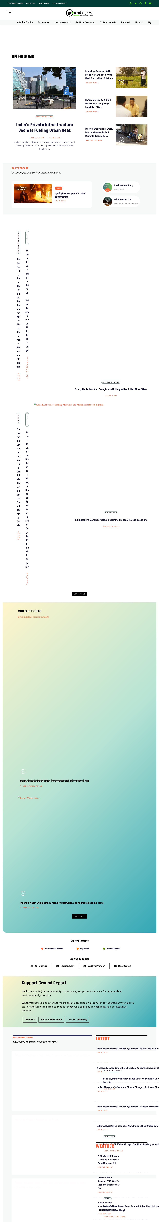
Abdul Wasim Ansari (33, 418)
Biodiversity (123, 315)
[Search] (149, 22)
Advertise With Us (89, 1180)
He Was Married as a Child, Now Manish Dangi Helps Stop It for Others (98, 103)
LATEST (103, 601)
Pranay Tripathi (94, 140)
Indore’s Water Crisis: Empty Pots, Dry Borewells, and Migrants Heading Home (99, 132)
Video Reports (108, 22)
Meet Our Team (50, 1185)
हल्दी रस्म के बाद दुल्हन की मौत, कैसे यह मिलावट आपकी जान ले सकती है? (77, 1110)
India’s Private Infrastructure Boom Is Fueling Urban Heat (44, 127)
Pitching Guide (125, 1194)
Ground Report (66, 798)
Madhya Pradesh (36, 254)
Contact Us (48, 1180)
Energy (93, 855)
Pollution (127, 855)
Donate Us (30, 3)
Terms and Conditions (90, 1194)
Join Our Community (127, 1189)
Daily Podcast (50, 1219)
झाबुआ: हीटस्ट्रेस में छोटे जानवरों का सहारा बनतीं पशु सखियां (115, 1022)
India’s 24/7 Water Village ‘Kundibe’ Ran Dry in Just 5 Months (119, 461)
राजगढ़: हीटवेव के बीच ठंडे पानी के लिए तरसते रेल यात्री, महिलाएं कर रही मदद (37, 409)
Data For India (125, 1215)
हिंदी (104, 898)
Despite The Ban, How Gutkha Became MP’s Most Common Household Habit (36, 265)
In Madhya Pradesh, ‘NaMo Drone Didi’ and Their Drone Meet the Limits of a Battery (99, 75)
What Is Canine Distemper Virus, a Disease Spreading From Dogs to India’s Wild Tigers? (79, 326)
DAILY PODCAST (20, 168)
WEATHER (105, 734)
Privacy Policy (87, 1185)
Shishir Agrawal (73, 414)
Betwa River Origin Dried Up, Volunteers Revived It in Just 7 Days (79, 461)
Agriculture (41, 528)
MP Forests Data (125, 1210)
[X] (135, 3)
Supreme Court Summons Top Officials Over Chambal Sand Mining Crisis (36, 326)
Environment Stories (69, 735)
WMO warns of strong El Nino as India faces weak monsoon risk (108, 747)
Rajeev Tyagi (92, 83)
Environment (67, 528)
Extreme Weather (44, 117)
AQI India (123, 1219)
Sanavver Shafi (123, 333)
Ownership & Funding (53, 1189)
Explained (84, 511)
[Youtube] (150, 3)
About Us (48, 1175)
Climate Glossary (51, 1215)
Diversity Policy (88, 1189)
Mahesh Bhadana (94, 918)
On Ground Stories (89, 1219)
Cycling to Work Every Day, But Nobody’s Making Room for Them (73, 746)
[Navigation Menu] (10, 13)
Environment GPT (60, 3)
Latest (36, 315)
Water (77, 855)
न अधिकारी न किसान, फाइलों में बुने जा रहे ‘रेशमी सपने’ (115, 1143)
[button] (32, 22)
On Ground (44, 22)
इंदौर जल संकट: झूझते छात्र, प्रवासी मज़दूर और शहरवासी (115, 1045)
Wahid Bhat (36, 276)
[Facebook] (145, 3)
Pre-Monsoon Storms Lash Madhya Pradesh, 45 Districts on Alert (108, 614)
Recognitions (49, 1194)
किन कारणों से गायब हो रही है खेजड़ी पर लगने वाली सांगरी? (115, 975)
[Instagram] (140, 3)
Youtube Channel (15, 3)
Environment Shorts (54, 511)
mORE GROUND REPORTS (23, 599)
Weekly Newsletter (126, 1180)
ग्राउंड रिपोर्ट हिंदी (80, 871)
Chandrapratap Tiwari (79, 272)
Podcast (126, 22)
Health (109, 855)
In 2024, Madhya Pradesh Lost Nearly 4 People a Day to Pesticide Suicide (72, 629)
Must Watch (124, 528)
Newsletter (44, 3)
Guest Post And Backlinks (92, 1175)
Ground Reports (114, 511)
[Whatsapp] (131, 3)
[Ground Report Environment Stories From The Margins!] (79, 13)
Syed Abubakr (37, 138)
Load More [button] (79, 347)
